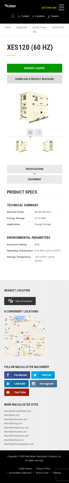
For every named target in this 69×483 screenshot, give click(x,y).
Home (8, 27)
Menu (61, 7)
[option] (22, 146)
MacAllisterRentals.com (15, 419)
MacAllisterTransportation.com (19, 444)
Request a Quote (34, 68)
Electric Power (40, 27)
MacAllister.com (12, 415)
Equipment (21, 27)
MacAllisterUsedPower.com (17, 411)
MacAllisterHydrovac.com (16, 427)
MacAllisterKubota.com (15, 431)
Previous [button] (12, 132)
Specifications (34, 169)
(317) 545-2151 (48, 7)
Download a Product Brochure (34, 79)
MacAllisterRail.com (14, 440)
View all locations (20, 301)
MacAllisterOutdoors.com (16, 436)
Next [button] (56, 132)
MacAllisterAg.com (13, 423)
